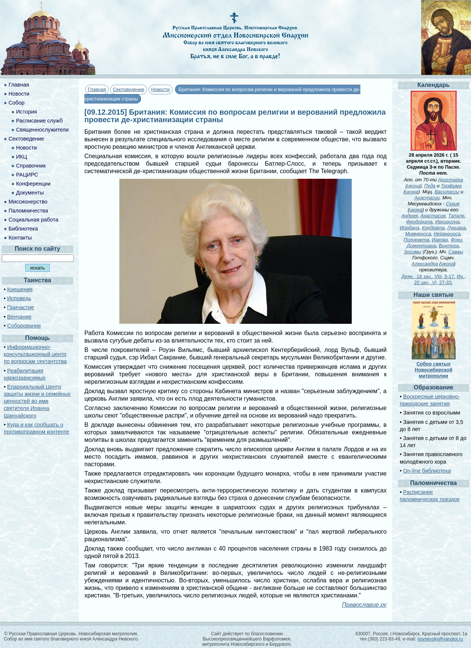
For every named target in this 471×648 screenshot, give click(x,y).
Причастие (20, 307)
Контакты (20, 238)
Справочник (31, 166)
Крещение (20, 289)
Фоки (456, 239)
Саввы (455, 251)
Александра (424, 263)
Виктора (449, 245)
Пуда (429, 186)
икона (413, 186)
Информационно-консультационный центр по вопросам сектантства (35, 354)
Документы (30, 193)
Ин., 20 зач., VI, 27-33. (439, 279)
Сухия (452, 204)
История (26, 112)
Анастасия (433, 215)
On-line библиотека (427, 471)
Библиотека (23, 229)
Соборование (24, 326)
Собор (17, 103)
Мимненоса (418, 233)
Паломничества (28, 211)
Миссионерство (28, 202)
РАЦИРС (27, 175)
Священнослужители (42, 130)
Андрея (409, 215)
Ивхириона (447, 221)
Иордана (409, 227)
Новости (160, 89)
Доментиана (421, 245)
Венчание (19, 317)
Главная (97, 89)
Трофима (451, 186)
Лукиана (456, 227)
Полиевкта (416, 239)
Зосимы (413, 251)
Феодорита (419, 221)
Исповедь (19, 298)
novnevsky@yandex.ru (440, 639)
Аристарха (450, 180)
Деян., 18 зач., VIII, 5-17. (429, 276)
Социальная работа (33, 220)
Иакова (440, 239)
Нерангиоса (447, 233)
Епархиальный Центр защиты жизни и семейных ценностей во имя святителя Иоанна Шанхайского (37, 401)
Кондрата (433, 227)
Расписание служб (39, 121)
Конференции (33, 184)
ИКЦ (21, 157)
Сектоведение (128, 89)
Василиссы (447, 192)
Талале (456, 215)
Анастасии (427, 198)
